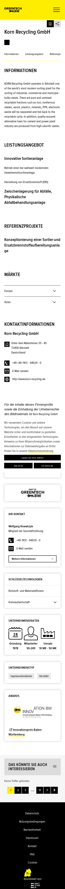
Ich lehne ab (47, 465)
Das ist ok (18, 465)
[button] (55, 9)
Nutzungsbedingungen (32, 821)
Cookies (32, 862)
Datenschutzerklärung (40, 451)
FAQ (32, 854)
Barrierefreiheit (32, 830)
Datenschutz (32, 813)
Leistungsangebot (34, 54)
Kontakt (32, 846)
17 (39, 790)
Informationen (11, 54)
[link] (7, 42)
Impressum (32, 838)
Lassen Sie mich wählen (32, 457)
